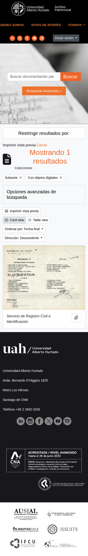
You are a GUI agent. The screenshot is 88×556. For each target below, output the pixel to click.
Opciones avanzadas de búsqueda (31, 194)
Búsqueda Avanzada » (44, 91)
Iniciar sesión (65, 38)
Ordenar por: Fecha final (23, 229)
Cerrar (42, 145)
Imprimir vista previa (22, 211)
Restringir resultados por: (44, 133)
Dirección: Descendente (22, 238)
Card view (14, 220)
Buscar (70, 76)
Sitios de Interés (46, 25)
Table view (38, 220)
